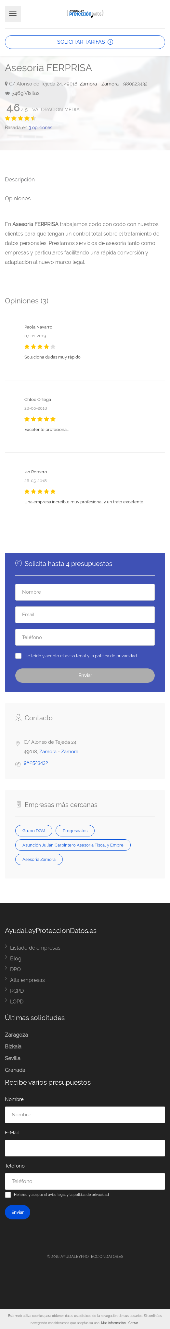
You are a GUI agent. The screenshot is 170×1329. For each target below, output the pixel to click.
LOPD (16, 1002)
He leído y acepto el (80, 655)
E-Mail (12, 1133)
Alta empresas (27, 980)
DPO (15, 969)
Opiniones (18, 198)
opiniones (40, 127)
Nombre (14, 1099)
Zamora (88, 84)
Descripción (20, 179)
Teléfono (15, 1166)
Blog (15, 958)
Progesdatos (75, 830)
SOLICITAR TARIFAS (85, 42)
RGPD (17, 991)
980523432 (36, 763)
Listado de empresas (35, 948)
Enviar (85, 676)
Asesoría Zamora (39, 859)
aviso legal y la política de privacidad (101, 655)
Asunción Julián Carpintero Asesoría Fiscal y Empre (73, 845)
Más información (113, 1323)
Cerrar (133, 1323)
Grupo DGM (33, 830)
